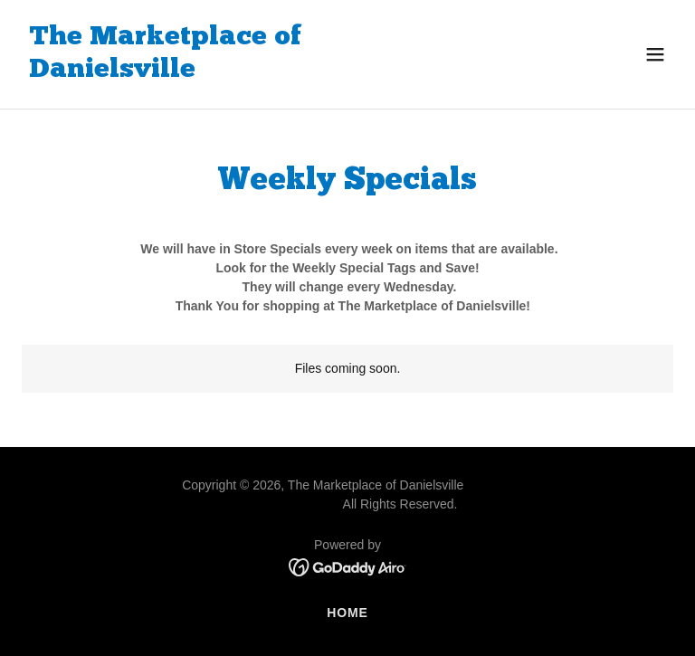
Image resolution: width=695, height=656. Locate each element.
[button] (655, 54)
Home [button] (347, 612)
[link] (250, 72)
